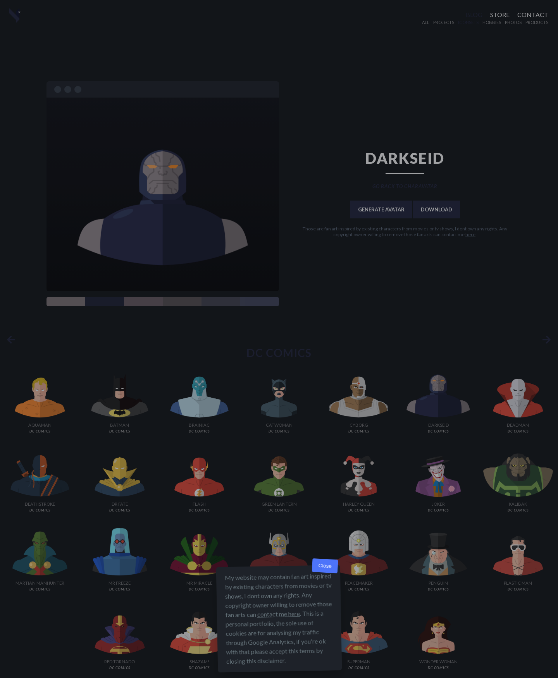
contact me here (278, 614)
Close (325, 566)
